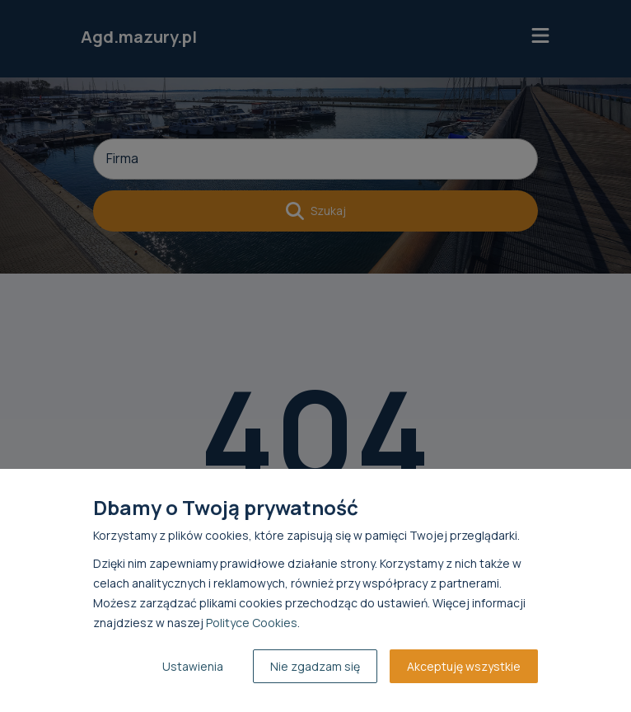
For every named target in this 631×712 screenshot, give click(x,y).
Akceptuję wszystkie (464, 666)
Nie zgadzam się (315, 666)
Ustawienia (192, 666)
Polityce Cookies (251, 622)
